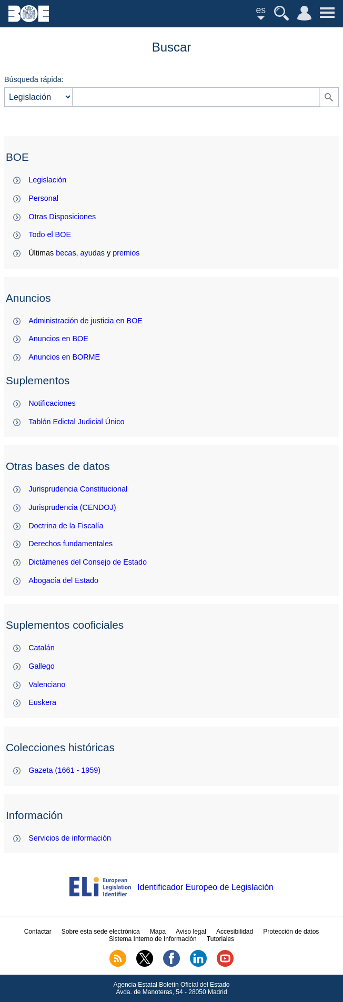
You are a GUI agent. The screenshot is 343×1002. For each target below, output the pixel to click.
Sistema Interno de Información (153, 939)
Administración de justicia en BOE (85, 320)
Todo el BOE (49, 234)
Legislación (47, 180)
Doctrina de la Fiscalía (65, 526)
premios (126, 253)
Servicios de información (69, 838)
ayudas (92, 253)
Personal (43, 198)
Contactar (38, 931)
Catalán (41, 647)
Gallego (41, 666)
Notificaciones (52, 403)
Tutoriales (220, 939)
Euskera (42, 702)
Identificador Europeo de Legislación (205, 887)
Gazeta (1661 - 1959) (64, 770)
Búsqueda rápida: (34, 79)
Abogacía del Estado (63, 580)
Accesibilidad (234, 931)
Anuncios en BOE (58, 338)
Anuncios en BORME (64, 357)
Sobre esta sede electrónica (101, 931)
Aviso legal (191, 931)
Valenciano (46, 684)
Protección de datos (291, 931)
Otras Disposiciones (62, 216)
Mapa (158, 931)
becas (66, 253)
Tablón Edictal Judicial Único (76, 421)
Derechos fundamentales (70, 543)
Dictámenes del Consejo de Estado (87, 562)
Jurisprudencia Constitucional (77, 489)
